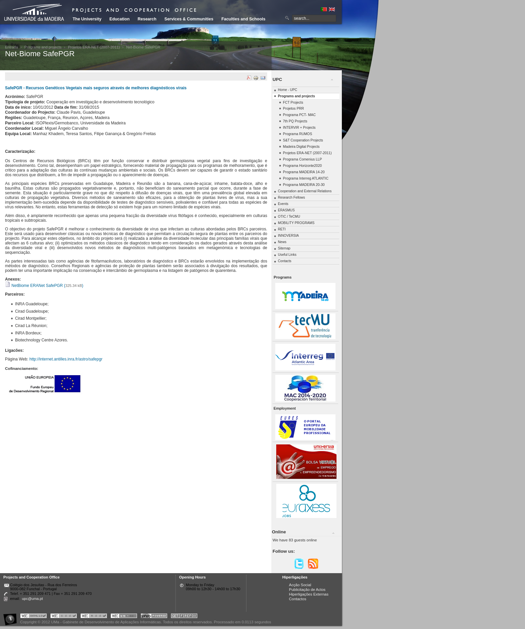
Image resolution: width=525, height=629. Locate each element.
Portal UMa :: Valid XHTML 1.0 (33, 616)
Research (147, 19)
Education (119, 19)
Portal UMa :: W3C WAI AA (123, 616)
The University (87, 19)
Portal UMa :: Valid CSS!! (63, 616)
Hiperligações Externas (308, 594)
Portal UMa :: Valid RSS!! (93, 616)
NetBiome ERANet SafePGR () (44, 285)
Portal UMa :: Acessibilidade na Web (11, 616)
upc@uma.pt (32, 599)
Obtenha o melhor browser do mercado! (184, 616)
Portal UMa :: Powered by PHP (154, 616)
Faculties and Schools (243, 19)
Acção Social (300, 585)
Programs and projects (43, 47)
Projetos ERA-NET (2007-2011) (94, 47)
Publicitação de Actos (307, 590)
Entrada (11, 47)
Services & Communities (188, 19)
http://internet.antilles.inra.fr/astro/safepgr (65, 359)
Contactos (297, 599)
